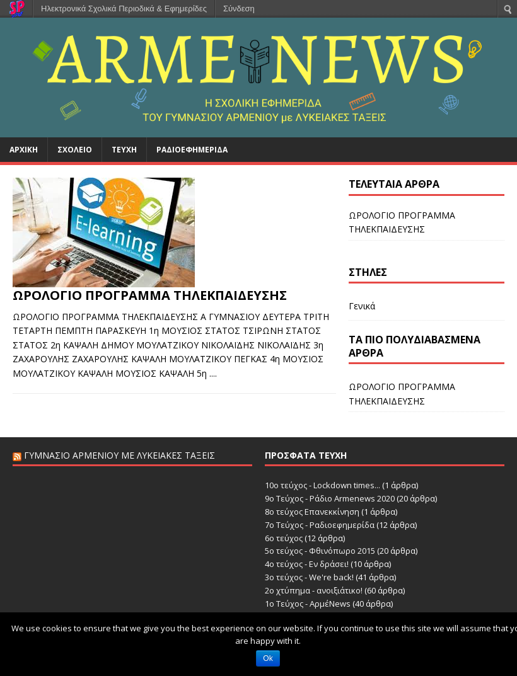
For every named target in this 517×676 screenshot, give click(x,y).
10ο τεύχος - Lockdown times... (322, 485)
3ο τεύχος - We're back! (309, 577)
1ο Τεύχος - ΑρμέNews (308, 603)
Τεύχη (124, 149)
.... (213, 373)
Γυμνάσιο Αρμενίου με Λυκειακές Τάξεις (119, 455)
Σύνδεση (239, 8)
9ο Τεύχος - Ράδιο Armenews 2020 (330, 498)
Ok (267, 658)
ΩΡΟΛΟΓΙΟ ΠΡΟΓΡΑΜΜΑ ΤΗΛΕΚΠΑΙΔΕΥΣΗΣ (150, 295)
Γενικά (362, 306)
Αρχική (23, 149)
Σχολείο (74, 149)
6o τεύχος (284, 538)
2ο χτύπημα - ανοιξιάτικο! (314, 590)
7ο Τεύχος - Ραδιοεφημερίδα (320, 524)
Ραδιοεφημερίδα (192, 149)
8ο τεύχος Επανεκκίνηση (312, 511)
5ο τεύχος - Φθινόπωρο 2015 (320, 550)
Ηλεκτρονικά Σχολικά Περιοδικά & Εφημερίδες (124, 8)
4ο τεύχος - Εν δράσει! (307, 564)
